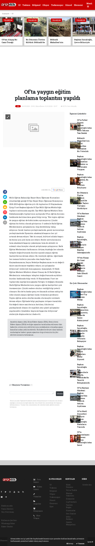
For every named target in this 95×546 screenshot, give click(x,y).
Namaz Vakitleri (70, 494)
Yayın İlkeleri (7, 509)
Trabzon (26, 5)
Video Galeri (37, 488)
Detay (70, 543)
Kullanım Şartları (9, 520)
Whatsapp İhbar (8, 523)
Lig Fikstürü (71, 502)
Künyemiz (38, 510)
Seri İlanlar (71, 513)
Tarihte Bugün (69, 506)
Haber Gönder (7, 526)
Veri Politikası (7, 512)
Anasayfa (5, 13)
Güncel (68, 5)
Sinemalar (70, 510)
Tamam (80, 543)
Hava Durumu (69, 486)
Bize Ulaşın (36, 516)
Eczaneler (70, 499)
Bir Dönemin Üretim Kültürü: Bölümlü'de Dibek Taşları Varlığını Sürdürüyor (83, 201)
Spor (52, 506)
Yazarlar (37, 495)
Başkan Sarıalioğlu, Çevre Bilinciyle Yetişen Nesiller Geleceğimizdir (83, 245)
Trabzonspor (57, 5)
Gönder (60, 394)
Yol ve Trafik (71, 490)
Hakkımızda (6, 506)
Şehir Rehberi (69, 518)
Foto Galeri (37, 480)
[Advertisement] (48, 67)
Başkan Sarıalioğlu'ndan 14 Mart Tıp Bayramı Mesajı (84, 294)
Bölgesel (36, 5)
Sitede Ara (87, 485)
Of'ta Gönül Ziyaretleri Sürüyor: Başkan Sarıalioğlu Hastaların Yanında (82, 419)
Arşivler (37, 502)
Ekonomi (78, 5)
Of (19, 5)
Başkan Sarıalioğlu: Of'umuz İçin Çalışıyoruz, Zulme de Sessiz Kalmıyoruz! (82, 313)
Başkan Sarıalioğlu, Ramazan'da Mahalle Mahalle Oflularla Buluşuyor (82, 333)
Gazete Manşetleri (71, 523)
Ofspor (45, 5)
